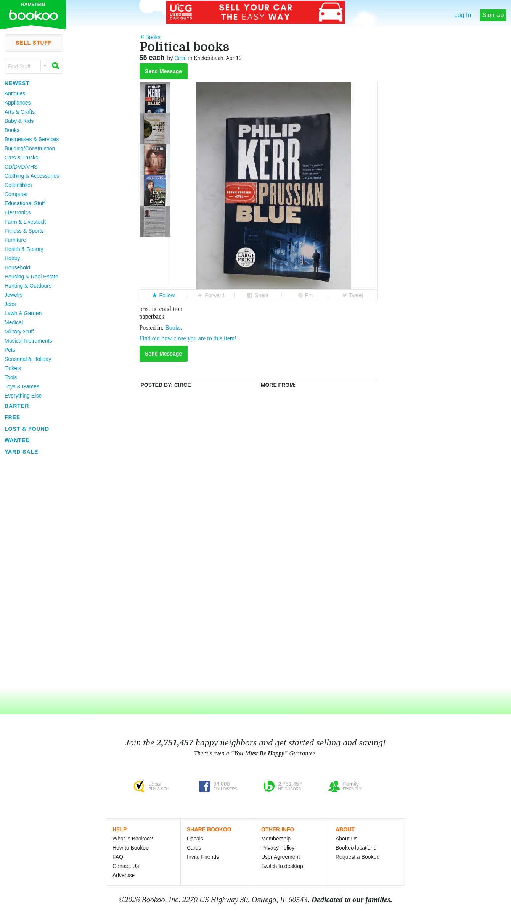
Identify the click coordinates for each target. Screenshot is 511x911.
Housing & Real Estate (31, 277)
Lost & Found (27, 429)
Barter (17, 406)
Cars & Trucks (21, 158)
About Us (347, 838)
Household (17, 267)
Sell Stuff (34, 43)
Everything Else (23, 396)
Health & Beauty (24, 249)
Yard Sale (22, 452)
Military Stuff (19, 331)
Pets (10, 350)
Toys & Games (22, 386)
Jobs (10, 304)
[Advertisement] (30, 571)
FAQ (117, 857)
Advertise (123, 875)
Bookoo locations (356, 848)
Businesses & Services (32, 139)
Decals (195, 838)
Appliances (18, 103)
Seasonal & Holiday (28, 359)
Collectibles (18, 185)
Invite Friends (203, 857)
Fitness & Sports (24, 231)
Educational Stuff (25, 203)
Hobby (12, 258)
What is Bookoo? (132, 838)
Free (12, 417)
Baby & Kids (19, 121)
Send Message (163, 71)
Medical (14, 322)
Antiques (15, 93)
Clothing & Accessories (32, 176)
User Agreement (280, 857)
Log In (462, 15)
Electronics (18, 212)
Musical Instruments (28, 341)
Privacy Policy (277, 848)
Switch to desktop (282, 866)
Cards (194, 848)
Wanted (17, 440)
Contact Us (125, 866)
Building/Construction (30, 148)
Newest (17, 83)
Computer (16, 194)
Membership (276, 838)
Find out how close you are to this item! (188, 338)
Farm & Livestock (25, 222)
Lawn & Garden (23, 313)
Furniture (15, 240)
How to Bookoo (130, 848)
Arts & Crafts (20, 112)
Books (12, 130)
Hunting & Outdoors (28, 286)
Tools (11, 377)
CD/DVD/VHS (21, 167)
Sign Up (493, 15)
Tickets (13, 368)
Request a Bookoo (357, 857)
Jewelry (13, 295)
